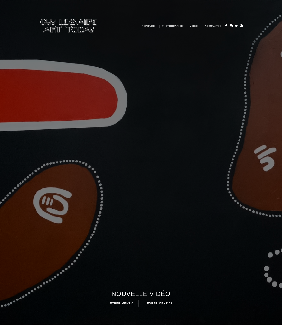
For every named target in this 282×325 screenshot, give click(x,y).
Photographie (173, 26)
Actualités (213, 26)
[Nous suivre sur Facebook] (226, 26)
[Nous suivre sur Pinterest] (241, 26)
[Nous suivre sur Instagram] (231, 26)
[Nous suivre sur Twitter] (236, 26)
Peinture (149, 26)
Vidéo (195, 26)
